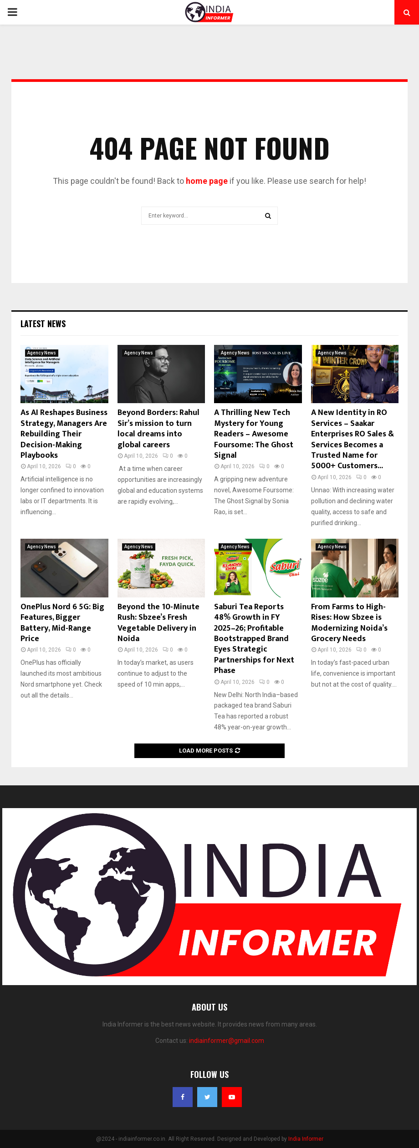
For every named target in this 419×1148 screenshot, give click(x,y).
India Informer (305, 1139)
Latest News (43, 323)
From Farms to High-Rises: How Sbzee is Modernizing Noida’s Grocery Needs (349, 623)
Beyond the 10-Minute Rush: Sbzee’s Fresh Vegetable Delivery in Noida (158, 623)
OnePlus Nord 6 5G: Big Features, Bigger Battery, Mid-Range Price (62, 623)
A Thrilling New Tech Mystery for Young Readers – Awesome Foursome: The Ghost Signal (253, 434)
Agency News (41, 352)
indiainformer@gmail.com (226, 1040)
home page (207, 181)
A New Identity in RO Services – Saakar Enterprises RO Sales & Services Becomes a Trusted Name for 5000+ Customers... (352, 439)
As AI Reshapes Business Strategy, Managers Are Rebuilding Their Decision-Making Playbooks (63, 434)
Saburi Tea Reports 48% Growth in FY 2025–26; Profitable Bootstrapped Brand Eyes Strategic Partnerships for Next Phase (254, 639)
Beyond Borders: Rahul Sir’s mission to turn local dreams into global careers (158, 428)
